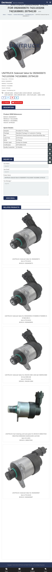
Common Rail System (18, 14)
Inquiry (6, 102)
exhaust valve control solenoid (23, 93)
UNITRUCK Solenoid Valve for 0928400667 (26, 493)
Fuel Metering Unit (29, 14)
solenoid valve (9, 93)
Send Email (17, 102)
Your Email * (6, 169)
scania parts (36, 93)
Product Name (7, 175)
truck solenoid (9, 95)
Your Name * (6, 163)
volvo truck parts (31, 95)
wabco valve (41, 95)
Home (4, 14)
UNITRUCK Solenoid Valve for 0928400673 (26, 259)
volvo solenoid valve (20, 95)
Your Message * (7, 181)
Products (10, 14)
